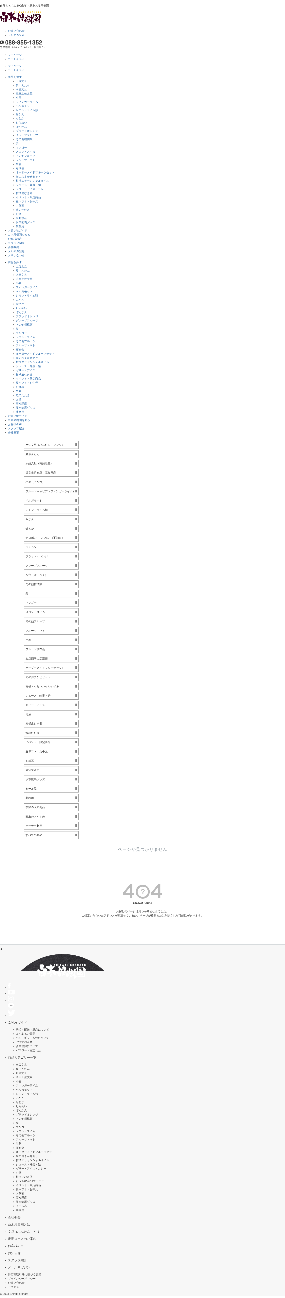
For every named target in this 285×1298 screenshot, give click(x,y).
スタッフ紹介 (16, 243)
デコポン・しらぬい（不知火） (45, 537)
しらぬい (21, 122)
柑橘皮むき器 (24, 193)
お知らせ (14, 1253)
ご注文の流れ (24, 1042)
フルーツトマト (25, 160)
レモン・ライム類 (27, 110)
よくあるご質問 (25, 1033)
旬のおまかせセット (28, 176)
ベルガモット (24, 106)
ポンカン (31, 547)
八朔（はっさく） (37, 574)
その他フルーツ (25, 155)
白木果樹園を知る (19, 234)
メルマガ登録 (16, 35)
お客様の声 (15, 238)
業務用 (20, 226)
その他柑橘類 (24, 139)
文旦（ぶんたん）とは (24, 1231)
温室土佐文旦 (24, 93)
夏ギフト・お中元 (27, 201)
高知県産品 (32, 770)
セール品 (31, 788)
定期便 (20, 168)
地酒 (28, 714)
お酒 (18, 213)
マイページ (15, 54)
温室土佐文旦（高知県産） (42, 472)
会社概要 (13, 247)
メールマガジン (19, 1267)
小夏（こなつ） (35, 482)
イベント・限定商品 (28, 197)
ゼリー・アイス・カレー (31, 189)
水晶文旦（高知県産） (39, 463)
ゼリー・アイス (25, 370)
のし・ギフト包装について (32, 1037)
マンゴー (21, 147)
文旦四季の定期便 (37, 658)
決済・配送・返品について (32, 1029)
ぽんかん (21, 126)
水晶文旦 (21, 89)
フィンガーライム (27, 101)
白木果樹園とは (19, 1224)
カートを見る (16, 58)
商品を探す (15, 76)
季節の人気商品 (35, 807)
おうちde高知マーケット (31, 1181)
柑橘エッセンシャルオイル (32, 180)
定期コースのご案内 (22, 1238)
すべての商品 (34, 835)
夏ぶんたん (23, 85)
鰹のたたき (23, 209)
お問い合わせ (16, 30)
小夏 (18, 97)
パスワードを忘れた (28, 1050)
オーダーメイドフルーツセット (35, 172)
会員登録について (27, 1046)
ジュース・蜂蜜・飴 (28, 184)
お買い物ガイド (17, 230)
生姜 (18, 164)
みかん (20, 114)
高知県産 (21, 218)
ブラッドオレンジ (27, 130)
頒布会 (20, 349)
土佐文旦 (21, 81)
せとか (20, 118)
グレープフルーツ (27, 135)
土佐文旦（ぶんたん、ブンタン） (46, 444)
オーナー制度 (34, 825)
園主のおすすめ (35, 816)
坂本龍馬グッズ (25, 222)
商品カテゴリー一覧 (22, 1057)
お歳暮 (20, 205)
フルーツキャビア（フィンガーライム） (50, 491)
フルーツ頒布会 (35, 649)
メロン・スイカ (25, 151)
